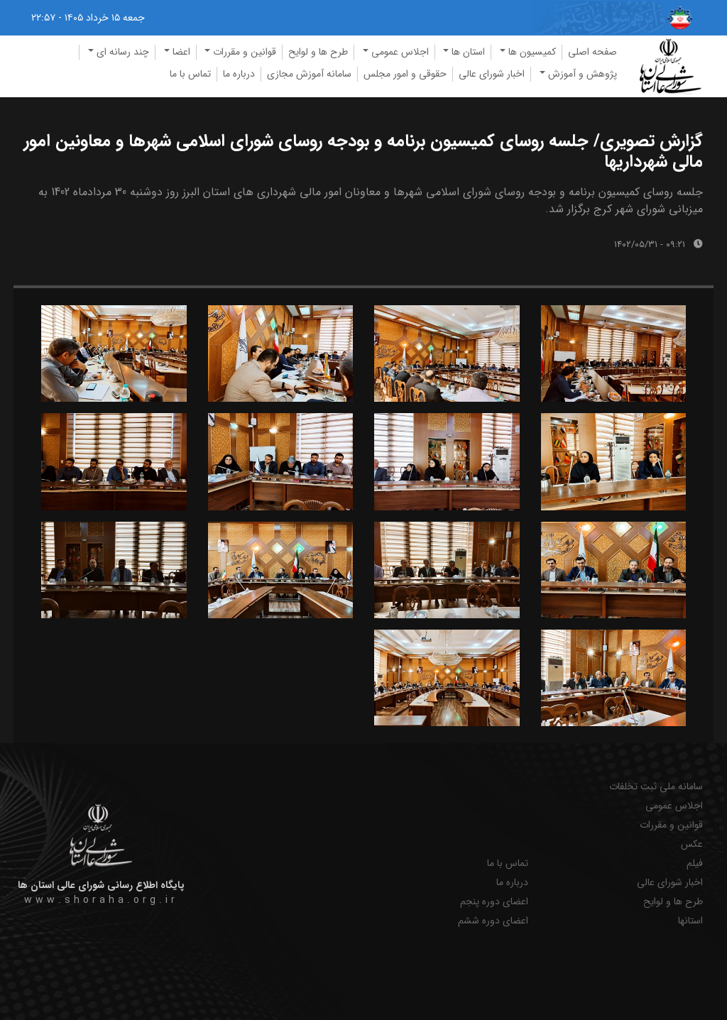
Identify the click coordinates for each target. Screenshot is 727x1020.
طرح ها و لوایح (318, 52)
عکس (692, 844)
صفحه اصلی (592, 52)
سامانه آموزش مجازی (309, 74)
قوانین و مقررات (671, 825)
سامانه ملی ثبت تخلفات (656, 786)
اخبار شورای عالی (492, 74)
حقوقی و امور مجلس (405, 74)
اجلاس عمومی (674, 806)
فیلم (695, 863)
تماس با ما (190, 74)
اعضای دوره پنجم (494, 901)
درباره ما (239, 74)
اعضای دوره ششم (493, 921)
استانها (690, 921)
